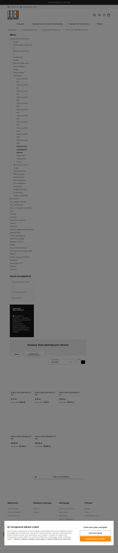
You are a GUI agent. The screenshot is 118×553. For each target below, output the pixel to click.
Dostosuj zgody (95, 533)
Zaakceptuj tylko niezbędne (95, 527)
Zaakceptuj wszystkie (95, 539)
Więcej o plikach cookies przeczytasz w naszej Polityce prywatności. (42, 539)
